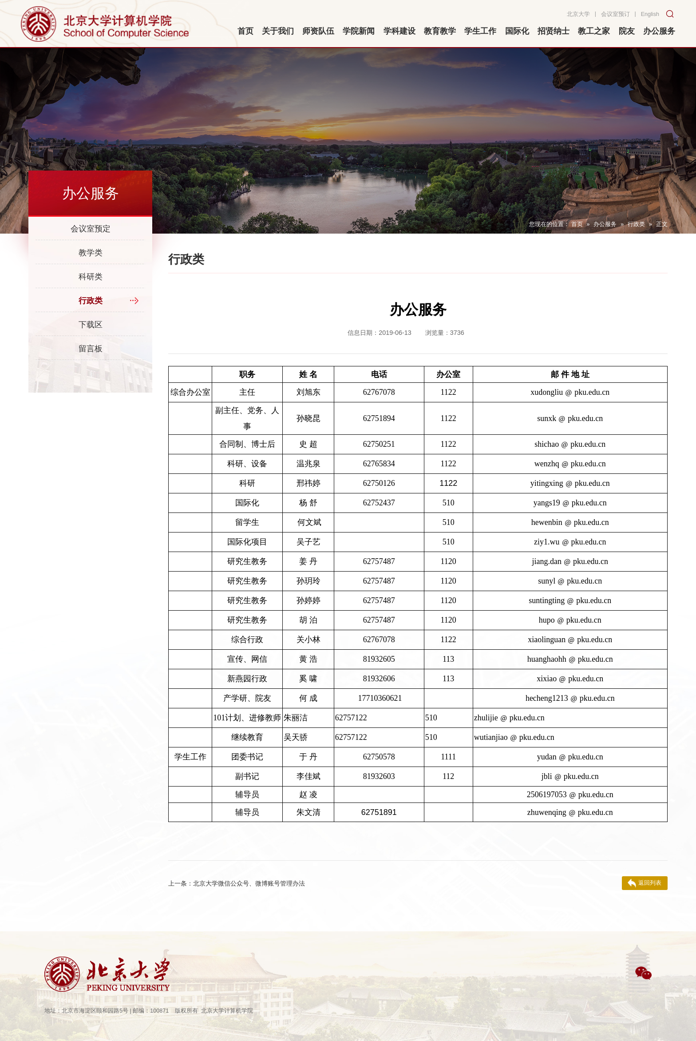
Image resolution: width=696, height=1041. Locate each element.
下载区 (91, 324)
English (650, 14)
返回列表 (644, 883)
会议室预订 (615, 14)
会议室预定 (91, 228)
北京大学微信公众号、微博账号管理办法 (236, 883)
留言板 (91, 348)
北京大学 (578, 14)
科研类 (91, 276)
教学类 (91, 252)
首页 (577, 224)
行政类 (636, 224)
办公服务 (605, 224)
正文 (662, 224)
